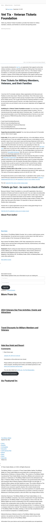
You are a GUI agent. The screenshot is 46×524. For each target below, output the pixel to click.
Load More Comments (10, 373)
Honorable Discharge (13, 152)
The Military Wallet (6, 2)
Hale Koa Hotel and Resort (12, 345)
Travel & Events (17, 5)
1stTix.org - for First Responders (25, 370)
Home (2, 5)
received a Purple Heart (9, 157)
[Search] (41, 2)
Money (3, 452)
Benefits (3, 445)
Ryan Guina (10, 9)
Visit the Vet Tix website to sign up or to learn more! (15, 211)
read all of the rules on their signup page (17, 183)
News (2, 454)
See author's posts (6, 259)
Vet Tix (18, 67)
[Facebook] (1, 463)
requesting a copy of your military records (28, 179)
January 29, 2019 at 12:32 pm (12, 355)
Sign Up (5, 287)
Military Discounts (9, 5)
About (2, 456)
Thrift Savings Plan (6, 450)
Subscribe (4, 458)
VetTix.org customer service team (13, 366)
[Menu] (44, 2)
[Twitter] (1, 465)
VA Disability (4, 447)
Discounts (4, 448)
